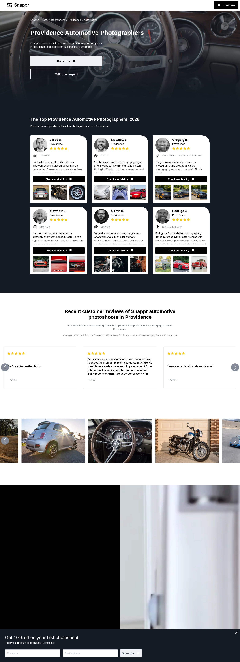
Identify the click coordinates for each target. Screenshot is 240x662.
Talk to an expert (66, 74)
